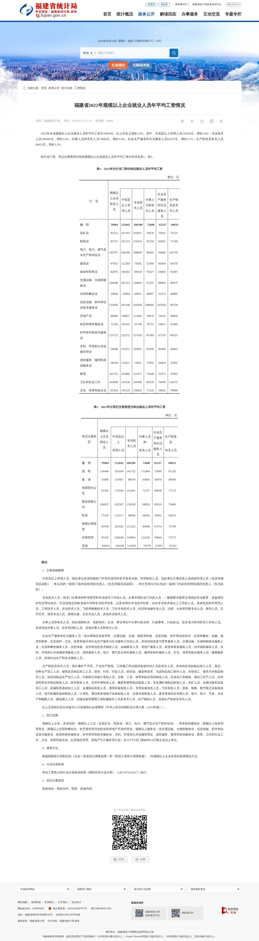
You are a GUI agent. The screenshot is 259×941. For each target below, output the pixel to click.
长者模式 (118, 65)
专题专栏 (233, 14)
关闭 (140, 859)
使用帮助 (36, 902)
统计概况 (125, 14)
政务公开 (146, 14)
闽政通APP (181, 4)
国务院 (151, 4)
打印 (119, 859)
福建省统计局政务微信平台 (206, 4)
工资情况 (80, 88)
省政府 (164, 4)
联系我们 (49, 902)
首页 (107, 14)
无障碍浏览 (141, 65)
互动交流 (211, 14)
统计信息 (66, 88)
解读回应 (168, 14)
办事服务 (190, 14)
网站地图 (22, 902)
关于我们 (63, 902)
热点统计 (76, 902)
